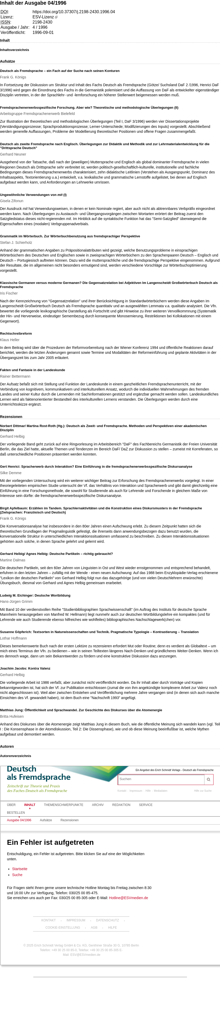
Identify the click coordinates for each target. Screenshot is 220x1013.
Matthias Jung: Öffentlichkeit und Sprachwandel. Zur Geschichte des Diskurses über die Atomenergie (81, 710)
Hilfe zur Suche (203, 790)
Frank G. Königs (13, 77)
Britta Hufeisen (12, 716)
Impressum (135, 790)
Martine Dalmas (12, 560)
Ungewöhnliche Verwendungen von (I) (33, 195)
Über (11, 805)
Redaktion (121, 805)
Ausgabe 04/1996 (19, 820)
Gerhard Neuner (13, 154)
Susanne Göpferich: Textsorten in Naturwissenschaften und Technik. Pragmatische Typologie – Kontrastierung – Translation (99, 632)
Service (145, 805)
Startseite (19, 869)
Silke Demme (10, 473)
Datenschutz (107, 920)
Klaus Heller (9, 340)
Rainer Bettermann (15, 376)
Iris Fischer (9, 293)
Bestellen (16, 812)
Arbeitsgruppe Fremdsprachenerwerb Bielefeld (37, 114)
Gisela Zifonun (11, 201)
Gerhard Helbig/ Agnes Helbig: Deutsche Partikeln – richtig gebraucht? (56, 554)
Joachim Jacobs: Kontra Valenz (25, 668)
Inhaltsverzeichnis (14, 50)
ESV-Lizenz (43, 17)
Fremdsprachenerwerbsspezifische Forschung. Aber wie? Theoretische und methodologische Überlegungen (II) (89, 107)
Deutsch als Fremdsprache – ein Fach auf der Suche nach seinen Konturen (60, 71)
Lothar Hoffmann (13, 638)
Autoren (7, 746)
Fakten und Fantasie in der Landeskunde (32, 370)
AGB (94, 927)
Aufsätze (7, 61)
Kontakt (121, 790)
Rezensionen (11, 417)
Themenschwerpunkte (63, 805)
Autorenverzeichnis (15, 756)
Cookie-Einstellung (62, 927)
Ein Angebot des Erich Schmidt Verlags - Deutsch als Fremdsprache (175, 770)
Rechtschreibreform (16, 333)
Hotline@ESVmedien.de (128, 898)
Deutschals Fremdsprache (38, 773)
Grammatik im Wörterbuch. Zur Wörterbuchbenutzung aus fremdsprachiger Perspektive (70, 236)
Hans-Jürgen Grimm (16, 601)
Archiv (98, 805)
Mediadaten (160, 790)
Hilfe (148, 790)
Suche (17, 875)
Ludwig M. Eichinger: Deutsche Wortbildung (35, 595)
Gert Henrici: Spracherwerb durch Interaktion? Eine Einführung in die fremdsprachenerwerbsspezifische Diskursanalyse (96, 466)
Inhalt (5, 40)
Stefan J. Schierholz (16, 242)
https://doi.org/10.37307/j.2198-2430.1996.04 (74, 12)
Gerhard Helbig (12, 436)
